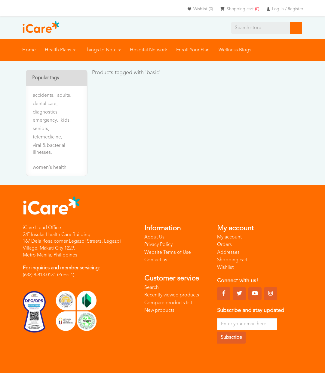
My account (229, 237)
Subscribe (231, 337)
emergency (45, 120)
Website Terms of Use (167, 252)
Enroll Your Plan (193, 50)
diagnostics (46, 112)
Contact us (155, 260)
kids (66, 120)
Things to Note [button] (102, 50)
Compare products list (168, 303)
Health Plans (60, 50)
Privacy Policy (158, 244)
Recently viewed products (171, 295)
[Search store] (260, 28)
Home (29, 50)
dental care (45, 104)
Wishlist (225, 267)
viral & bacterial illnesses (49, 149)
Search (151, 287)
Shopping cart (232, 260)
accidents (43, 95)
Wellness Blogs (235, 50)
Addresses (228, 252)
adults (64, 95)
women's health (49, 167)
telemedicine (47, 137)
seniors (41, 128)
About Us (154, 237)
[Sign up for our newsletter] (247, 324)
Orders (224, 244)
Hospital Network (148, 50)
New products (159, 310)
